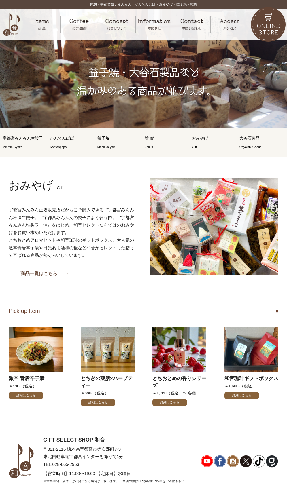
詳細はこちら (25, 395)
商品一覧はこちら (38, 273)
